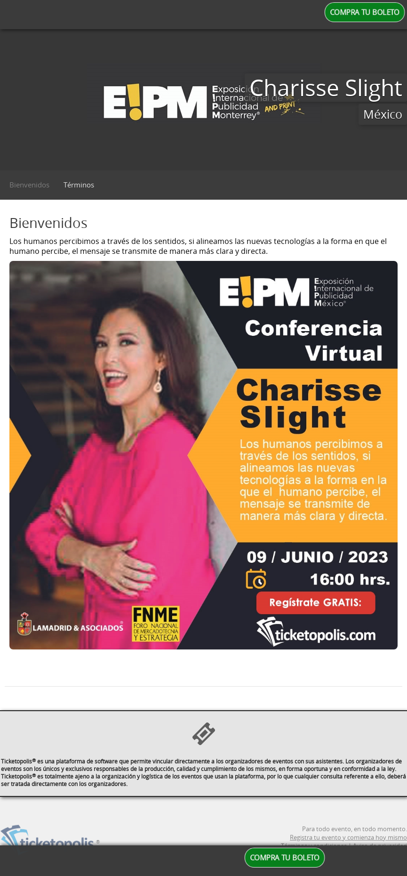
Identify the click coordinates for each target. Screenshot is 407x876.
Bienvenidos (29, 184)
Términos (79, 184)
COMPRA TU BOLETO (365, 12)
